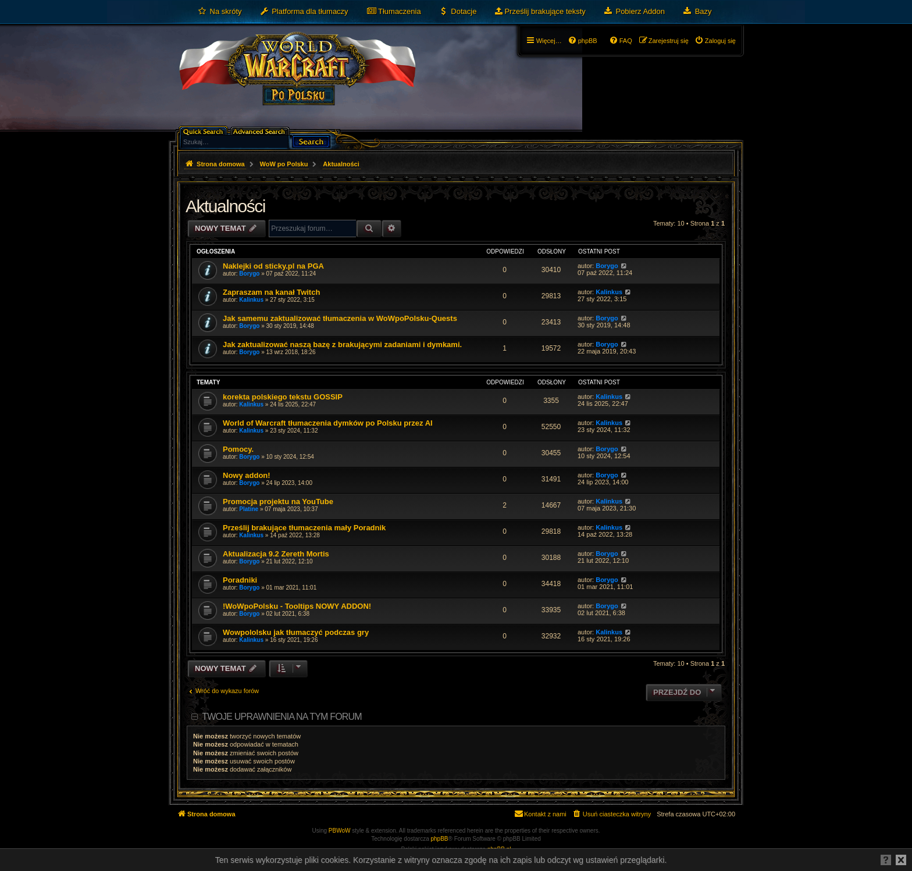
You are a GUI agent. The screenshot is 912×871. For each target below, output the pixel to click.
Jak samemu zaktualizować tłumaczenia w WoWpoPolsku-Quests (340, 318)
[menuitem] (219, 11)
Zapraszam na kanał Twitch (271, 292)
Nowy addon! (246, 475)
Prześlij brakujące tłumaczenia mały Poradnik (304, 527)
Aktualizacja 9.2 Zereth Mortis (276, 553)
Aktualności (225, 206)
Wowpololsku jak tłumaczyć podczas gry (296, 632)
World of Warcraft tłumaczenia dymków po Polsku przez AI (328, 423)
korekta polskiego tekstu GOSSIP (283, 396)
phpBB (439, 839)
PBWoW (340, 830)
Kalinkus (251, 300)
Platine (248, 509)
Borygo (249, 273)
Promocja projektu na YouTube (278, 501)
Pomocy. (238, 449)
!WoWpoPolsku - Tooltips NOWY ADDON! (297, 606)
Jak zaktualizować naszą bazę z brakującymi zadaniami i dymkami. (342, 344)
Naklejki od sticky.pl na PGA (273, 266)
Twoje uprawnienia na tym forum (282, 717)
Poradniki (240, 580)
